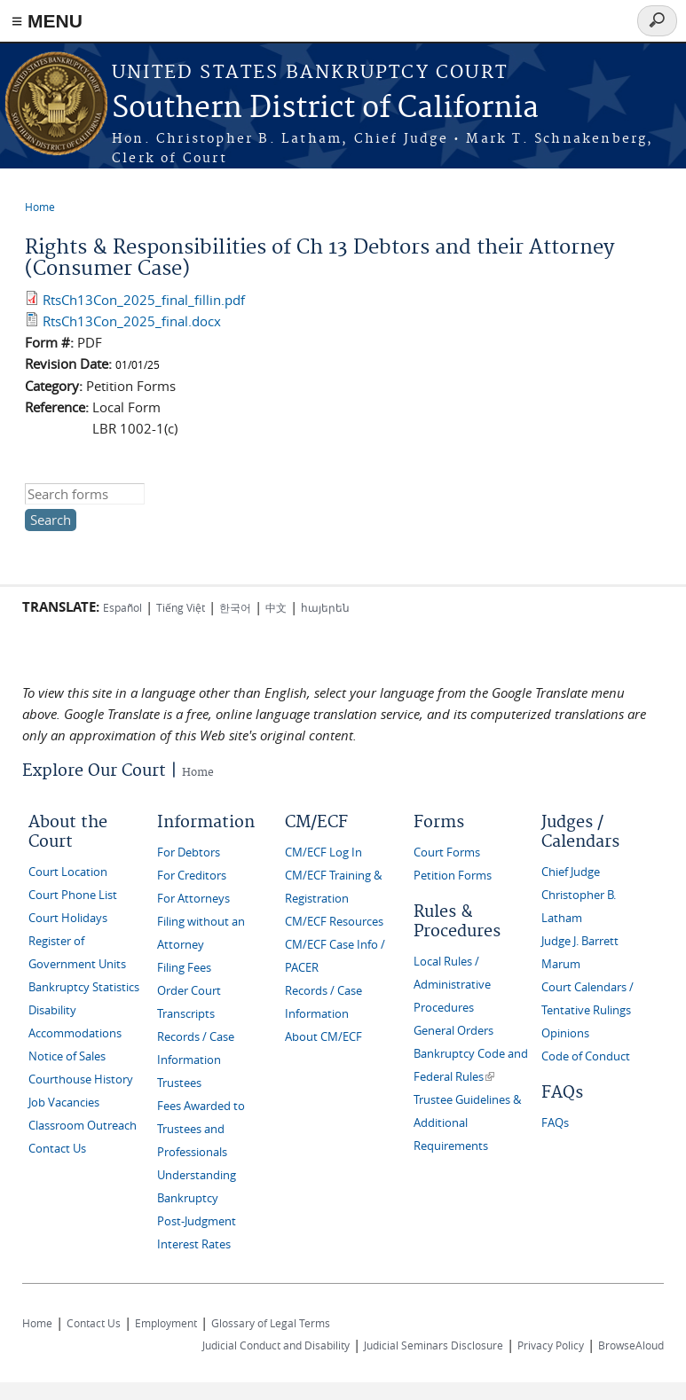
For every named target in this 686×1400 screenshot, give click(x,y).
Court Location (67, 872)
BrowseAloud (631, 1345)
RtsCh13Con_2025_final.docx (132, 321)
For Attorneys (193, 898)
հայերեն (325, 607)
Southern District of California (325, 108)
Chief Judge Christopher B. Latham (578, 895)
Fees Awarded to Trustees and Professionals (201, 1129)
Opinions (565, 1033)
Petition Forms (453, 875)
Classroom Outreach (82, 1125)
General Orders (453, 1030)
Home (40, 206)
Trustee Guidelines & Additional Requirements (467, 1123)
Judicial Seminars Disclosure (433, 1345)
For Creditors (191, 875)
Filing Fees (184, 967)
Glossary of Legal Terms (270, 1323)
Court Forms (447, 852)
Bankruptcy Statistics (83, 987)
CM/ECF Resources (334, 921)
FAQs (555, 1122)
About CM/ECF (323, 1036)
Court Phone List (72, 895)
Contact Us (57, 1148)
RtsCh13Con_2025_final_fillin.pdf (144, 300)
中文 (276, 607)
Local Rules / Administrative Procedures (452, 984)
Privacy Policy (550, 1345)
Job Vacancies (63, 1102)
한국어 (235, 607)
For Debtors (188, 852)
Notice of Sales (67, 1056)
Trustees (179, 1083)
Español (122, 607)
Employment (166, 1323)
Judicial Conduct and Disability (276, 1345)
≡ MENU (47, 21)
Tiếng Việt (180, 607)
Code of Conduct (585, 1056)
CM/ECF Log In (323, 852)
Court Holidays (67, 918)
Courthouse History (80, 1079)
